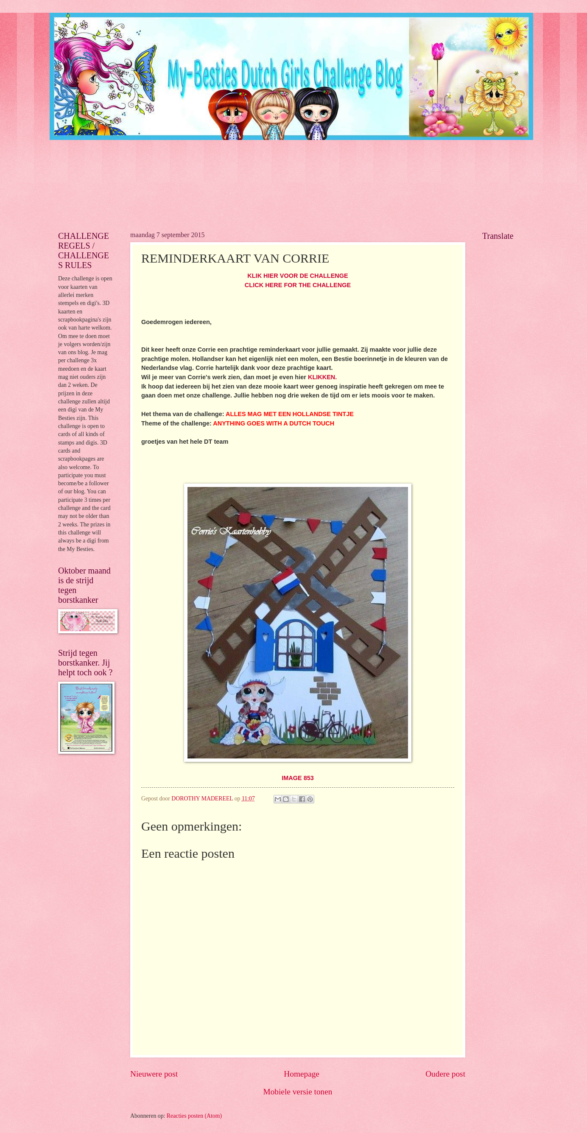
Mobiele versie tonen (297, 1091)
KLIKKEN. (322, 377)
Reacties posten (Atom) (194, 1116)
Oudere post (445, 1073)
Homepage (301, 1073)
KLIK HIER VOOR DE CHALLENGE (297, 275)
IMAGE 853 (298, 778)
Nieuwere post (154, 1073)
